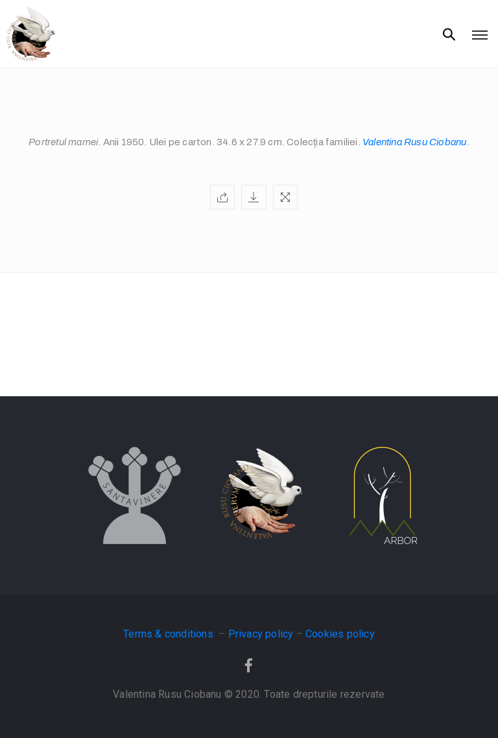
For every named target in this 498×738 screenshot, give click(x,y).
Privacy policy (261, 634)
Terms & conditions (169, 634)
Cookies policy (340, 634)
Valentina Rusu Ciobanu (414, 142)
